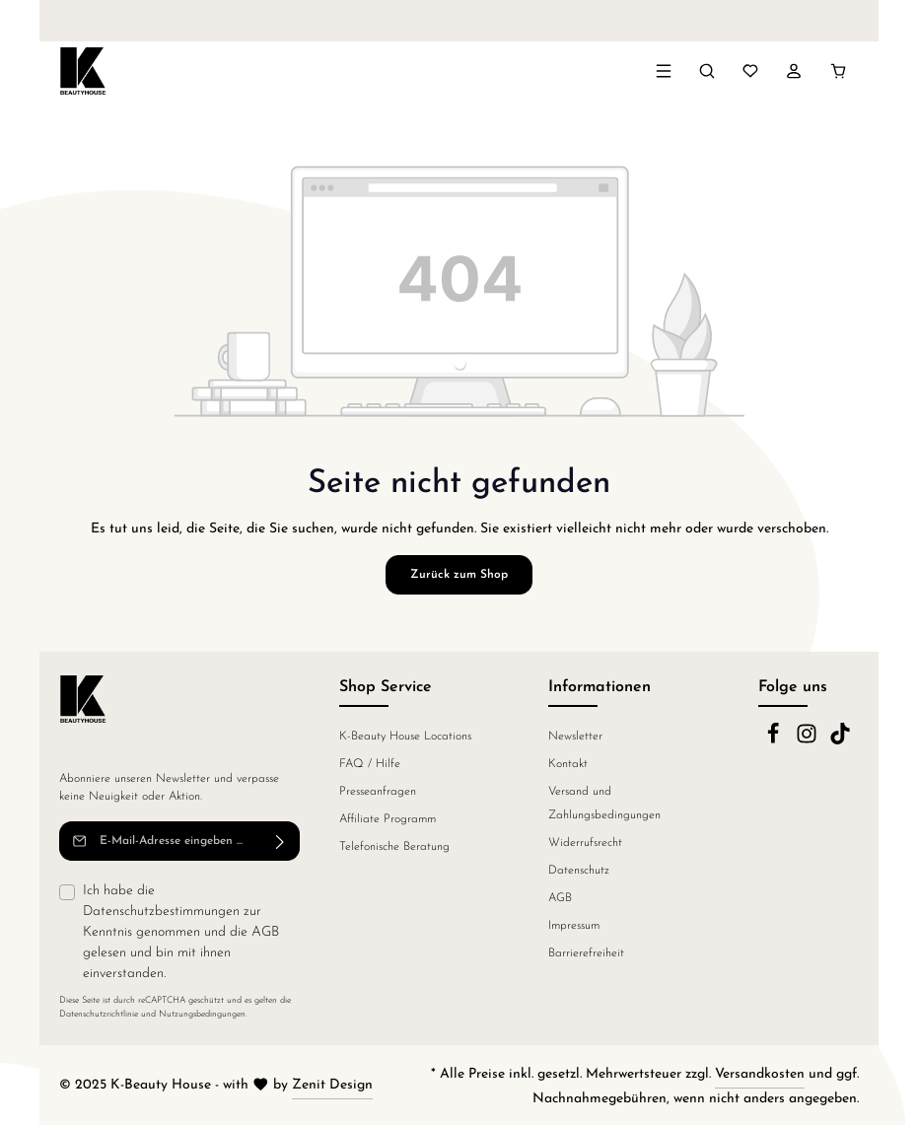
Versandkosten (760, 1074)
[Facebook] (775, 741)
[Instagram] (808, 741)
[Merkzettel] (750, 71)
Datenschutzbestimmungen (161, 911)
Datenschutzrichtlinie (98, 1014)
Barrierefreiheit (586, 953)
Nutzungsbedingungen (202, 1014)
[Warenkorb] (838, 71)
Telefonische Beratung (394, 847)
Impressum (574, 926)
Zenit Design (332, 1085)
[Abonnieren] (280, 841)
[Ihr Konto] (793, 71)
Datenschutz (578, 871)
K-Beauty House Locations (405, 736)
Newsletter (575, 736)
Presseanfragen (377, 792)
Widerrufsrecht (585, 843)
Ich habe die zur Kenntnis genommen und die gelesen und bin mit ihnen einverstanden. (181, 932)
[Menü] (663, 71)
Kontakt (568, 764)
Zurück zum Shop (459, 575)
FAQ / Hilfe (369, 764)
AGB (265, 932)
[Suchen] (707, 71)
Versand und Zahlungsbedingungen (604, 803)
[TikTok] (840, 741)
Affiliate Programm (387, 819)
